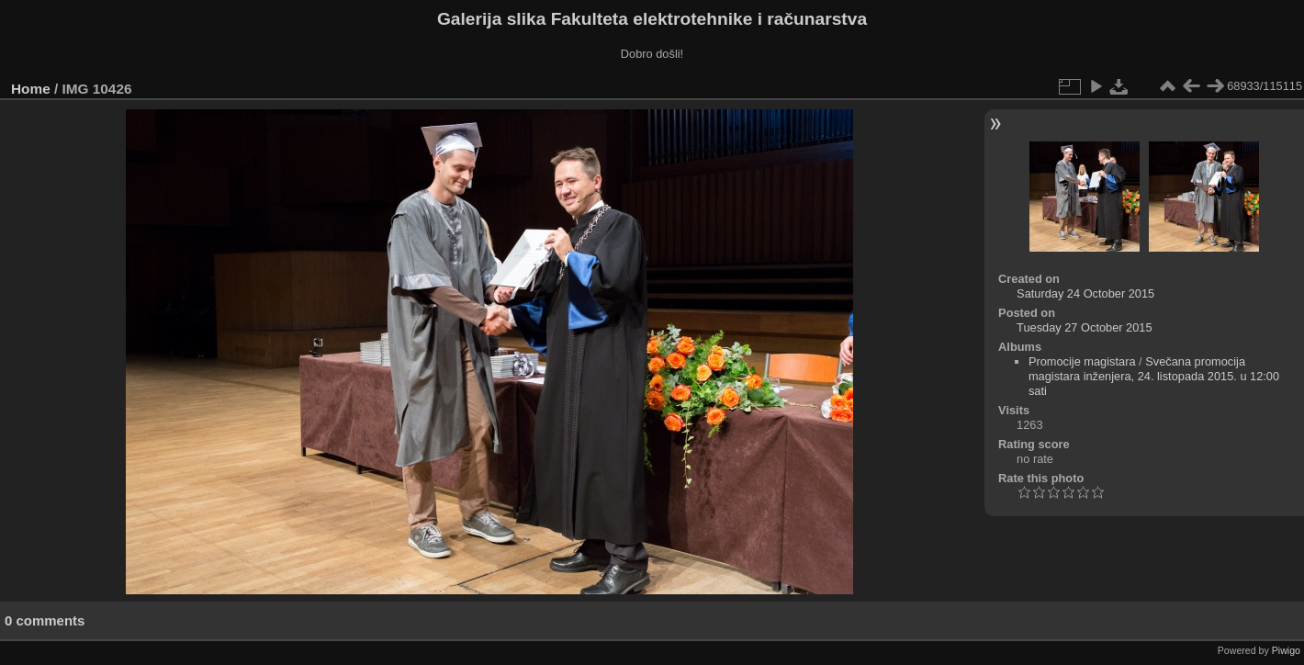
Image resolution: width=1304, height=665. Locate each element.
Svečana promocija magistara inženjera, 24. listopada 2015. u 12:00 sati (1154, 376)
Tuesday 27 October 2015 (1084, 327)
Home (31, 88)
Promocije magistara (1082, 361)
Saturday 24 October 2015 (1085, 293)
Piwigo (1286, 650)
